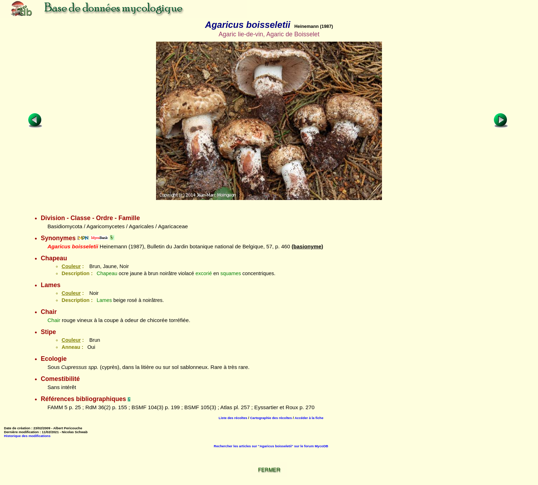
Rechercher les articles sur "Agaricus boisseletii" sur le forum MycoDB (271, 446)
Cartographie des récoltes (271, 418)
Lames (104, 300)
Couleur (70, 266)
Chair (53, 320)
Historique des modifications (27, 436)
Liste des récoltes (233, 418)
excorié (204, 273)
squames (230, 273)
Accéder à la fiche (308, 418)
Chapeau (107, 273)
